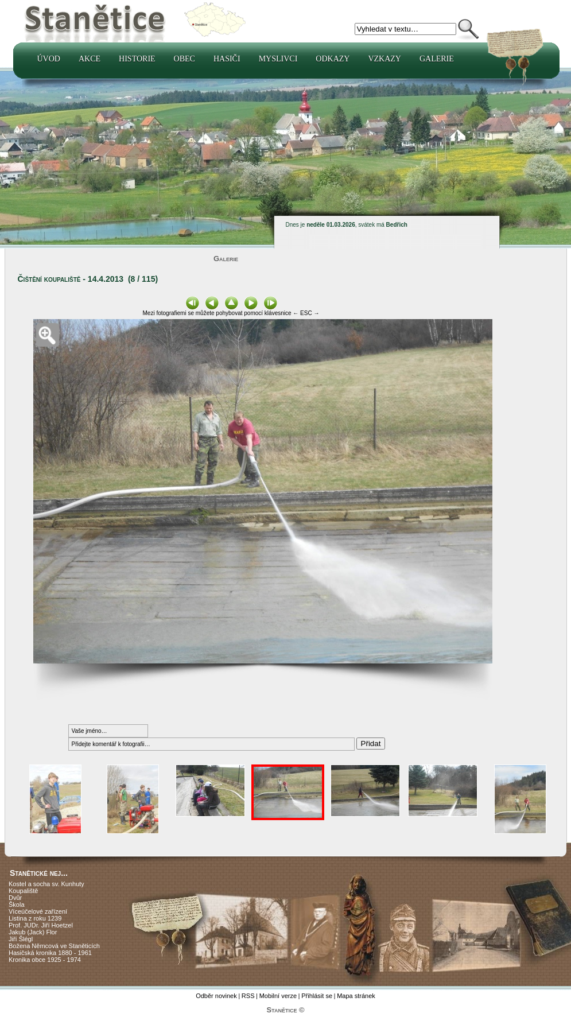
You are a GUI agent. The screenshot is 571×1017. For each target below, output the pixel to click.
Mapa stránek (356, 995)
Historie (137, 59)
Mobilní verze (278, 995)
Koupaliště (23, 890)
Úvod (48, 59)
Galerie (436, 59)
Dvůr (15, 897)
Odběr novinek (216, 995)
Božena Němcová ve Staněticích (54, 945)
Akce (89, 59)
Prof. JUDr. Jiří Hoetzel (41, 925)
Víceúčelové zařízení (38, 911)
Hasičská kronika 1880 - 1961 (50, 952)
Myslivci (278, 59)
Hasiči (226, 59)
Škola (17, 904)
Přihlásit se (316, 995)
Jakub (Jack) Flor (33, 932)
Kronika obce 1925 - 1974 (45, 959)
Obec (184, 59)
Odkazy (332, 59)
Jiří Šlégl (21, 939)
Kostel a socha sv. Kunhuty (46, 883)
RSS (248, 995)
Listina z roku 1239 (35, 918)
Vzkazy (384, 59)
